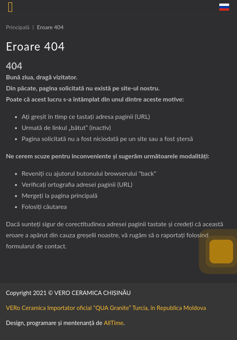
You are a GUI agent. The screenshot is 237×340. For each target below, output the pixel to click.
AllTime (114, 322)
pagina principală (74, 195)
